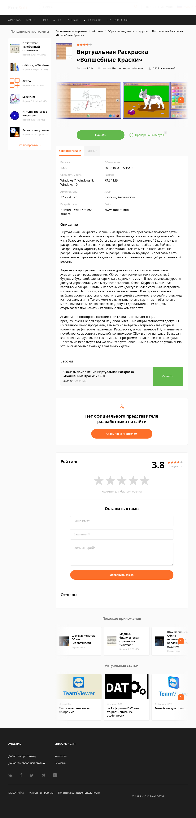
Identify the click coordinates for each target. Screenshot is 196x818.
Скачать (100, 135)
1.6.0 (85, 68)
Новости (94, 20)
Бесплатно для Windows (127, 68)
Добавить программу (22, 756)
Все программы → (29, 145)
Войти (150, 7)
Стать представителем (121, 434)
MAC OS (31, 20)
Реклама (60, 763)
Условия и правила (40, 792)
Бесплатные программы (71, 31)
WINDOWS (14, 20)
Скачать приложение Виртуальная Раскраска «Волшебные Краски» (98, 374)
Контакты (61, 756)
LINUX (45, 20)
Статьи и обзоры (119, 20)
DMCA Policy (16, 792)
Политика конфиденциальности (79, 792)
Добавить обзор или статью (26, 763)
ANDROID (74, 20)
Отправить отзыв (122, 575)
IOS (60, 20)
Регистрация (165, 7)
